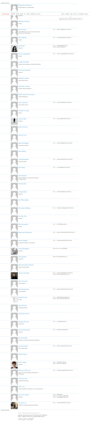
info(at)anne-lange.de (61, 362)
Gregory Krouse (23, 322)
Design (21, 14)
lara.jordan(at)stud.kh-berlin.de (64, 118)
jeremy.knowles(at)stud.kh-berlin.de (65, 272)
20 (3, 3)
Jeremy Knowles (24, 273)
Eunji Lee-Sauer (23, 395)
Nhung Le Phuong (24, 370)
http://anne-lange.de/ (61, 363)
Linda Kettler (22, 192)
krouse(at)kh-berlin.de (61, 321)
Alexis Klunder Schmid (25, 265)
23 (8, 3)
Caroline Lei (22, 403)
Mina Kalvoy (22, 151)
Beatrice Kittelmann (25, 232)
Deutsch (86, 14)
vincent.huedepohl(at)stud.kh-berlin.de (65, 53)
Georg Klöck (22, 257)
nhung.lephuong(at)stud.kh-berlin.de (65, 370)
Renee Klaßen (23, 240)
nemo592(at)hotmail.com (62, 397)
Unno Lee (21, 386)
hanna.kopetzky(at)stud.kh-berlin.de (65, 289)
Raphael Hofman (23, 21)
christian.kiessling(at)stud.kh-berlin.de (65, 208)
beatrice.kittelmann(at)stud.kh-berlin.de (66, 232)
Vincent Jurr (22, 135)
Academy (13, 14)
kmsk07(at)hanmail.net (62, 224)
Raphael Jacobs (23, 78)
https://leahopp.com (61, 47)
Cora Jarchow (23, 102)
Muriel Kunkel (22, 338)
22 (6, 3)
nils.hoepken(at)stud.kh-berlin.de (64, 37)
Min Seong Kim (23, 224)
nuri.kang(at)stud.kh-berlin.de (63, 167)
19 (1, 3)
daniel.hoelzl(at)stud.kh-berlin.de (64, 29)
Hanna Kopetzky (23, 289)
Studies (17, 14)
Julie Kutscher (23, 346)
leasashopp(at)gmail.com (62, 45)
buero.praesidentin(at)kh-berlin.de (37, 416)
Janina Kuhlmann (24, 330)
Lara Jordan (22, 119)
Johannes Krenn (23, 313)
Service (38, 14)
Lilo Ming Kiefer (23, 200)
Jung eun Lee (23, 378)
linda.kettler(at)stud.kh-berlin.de (64, 191)
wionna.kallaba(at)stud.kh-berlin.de (64, 143)
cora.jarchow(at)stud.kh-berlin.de (64, 102)
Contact (75, 14)
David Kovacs (22, 297)
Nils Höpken (22, 37)
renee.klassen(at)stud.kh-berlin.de (64, 240)
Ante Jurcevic (23, 127)
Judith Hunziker (23, 62)
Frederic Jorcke (23, 111)
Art (24, 14)
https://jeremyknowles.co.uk (63, 274)
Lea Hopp (21, 46)
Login (71, 14)
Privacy (25, 418)
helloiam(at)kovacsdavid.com (63, 297)
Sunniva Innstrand (24, 70)
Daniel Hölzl (22, 29)
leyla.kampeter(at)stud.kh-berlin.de (64, 159)
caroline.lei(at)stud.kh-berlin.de (64, 402)
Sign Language (29, 419)
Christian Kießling (24, 208)
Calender (67, 14)
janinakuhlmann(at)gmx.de (62, 329)
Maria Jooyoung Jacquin (26, 94)
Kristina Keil (22, 184)
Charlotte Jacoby (24, 86)
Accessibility (80, 14)
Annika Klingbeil (23, 248)
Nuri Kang (21, 167)
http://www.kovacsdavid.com (63, 298)
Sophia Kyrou (22, 354)
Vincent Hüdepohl (24, 54)
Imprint (20, 418)
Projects (28, 14)
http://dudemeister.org (62, 256)
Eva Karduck (22, 175)
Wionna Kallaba (23, 143)
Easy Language (21, 419)
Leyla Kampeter (23, 159)
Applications (33, 14)
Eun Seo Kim (22, 216)
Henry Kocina (22, 281)
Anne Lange (22, 362)
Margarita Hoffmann (25, 5)
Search (63, 14)
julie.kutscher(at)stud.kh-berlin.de (64, 345)
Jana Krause (22, 305)
